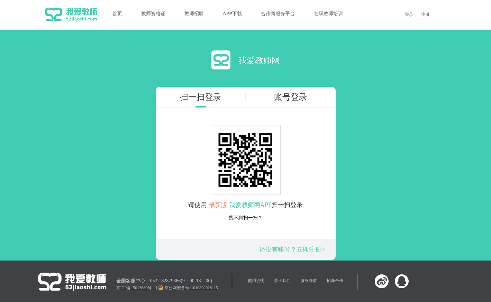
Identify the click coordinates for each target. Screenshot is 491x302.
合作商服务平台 (278, 13)
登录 (409, 14)
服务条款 (308, 280)
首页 (117, 13)
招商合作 (335, 280)
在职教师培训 (328, 13)
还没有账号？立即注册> (292, 249)
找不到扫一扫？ (246, 217)
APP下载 (232, 13)
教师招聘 (194, 13)
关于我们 (282, 280)
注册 (425, 14)
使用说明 (256, 280)
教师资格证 (153, 13)
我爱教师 (71, 14)
